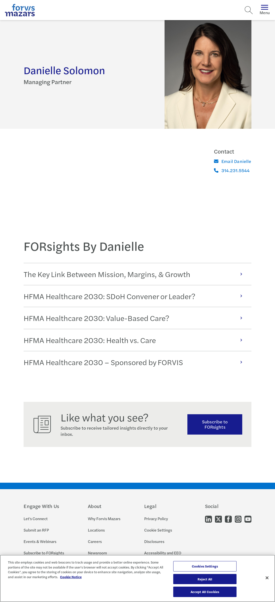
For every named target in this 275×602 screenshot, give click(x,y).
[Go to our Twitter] (218, 519)
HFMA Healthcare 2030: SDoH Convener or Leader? (135, 296)
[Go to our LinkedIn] (208, 519)
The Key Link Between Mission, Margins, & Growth (135, 274)
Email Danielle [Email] (232, 161)
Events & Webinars (40, 541)
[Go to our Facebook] (228, 519)
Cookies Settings (205, 566)
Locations (96, 530)
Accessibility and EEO (162, 553)
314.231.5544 (232, 170)
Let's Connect (36, 518)
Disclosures (154, 541)
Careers (95, 541)
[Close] (267, 577)
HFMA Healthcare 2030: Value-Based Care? (135, 318)
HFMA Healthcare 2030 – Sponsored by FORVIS (135, 362)
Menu (265, 10)
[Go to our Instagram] (238, 519)
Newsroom (97, 553)
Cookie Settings (158, 530)
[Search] (248, 10)
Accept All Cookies (205, 591)
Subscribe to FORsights (215, 424)
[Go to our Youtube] (247, 519)
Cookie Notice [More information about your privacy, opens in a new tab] (71, 576)
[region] (137, 578)
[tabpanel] (137, 318)
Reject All (205, 579)
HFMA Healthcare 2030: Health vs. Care (135, 340)
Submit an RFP (36, 530)
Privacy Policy (156, 518)
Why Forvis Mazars (104, 518)
